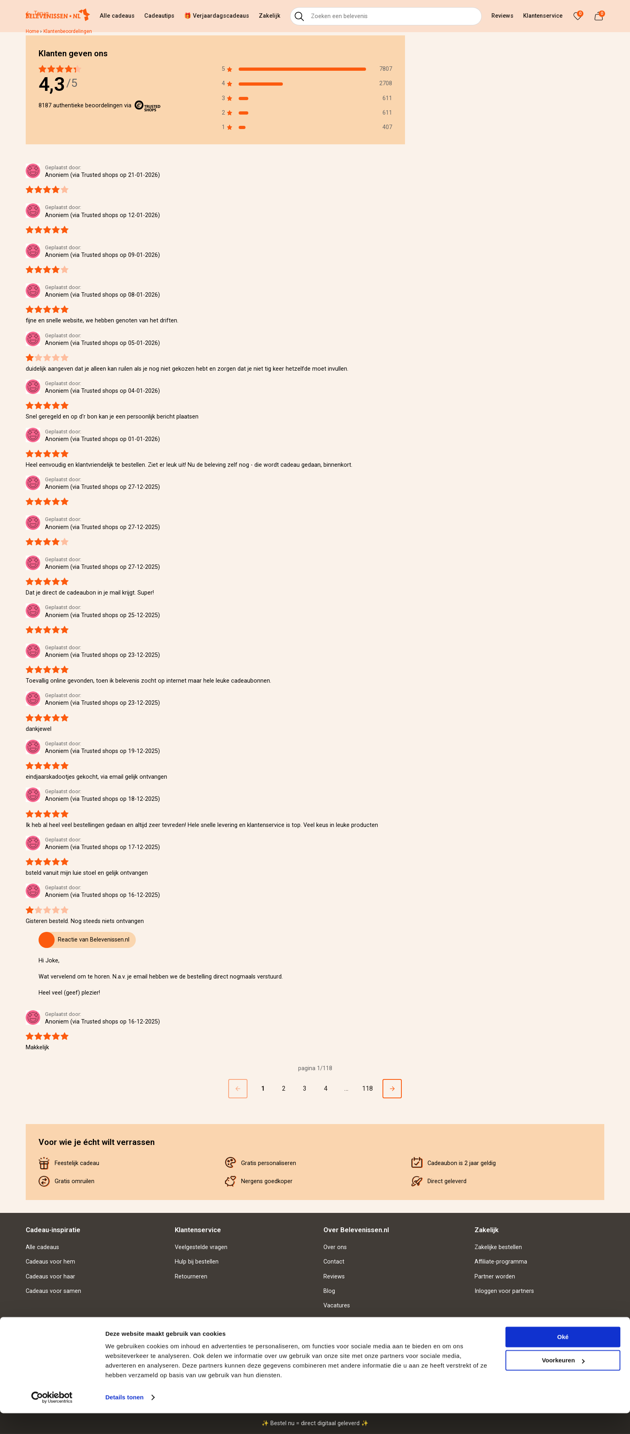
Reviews (502, 15)
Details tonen (124, 1418)
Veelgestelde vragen (201, 1247)
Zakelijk (269, 15)
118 (367, 1088)
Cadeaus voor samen (53, 1291)
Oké (563, 1357)
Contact (333, 1261)
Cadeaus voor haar (50, 1276)
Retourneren (191, 1276)
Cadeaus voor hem (50, 1261)
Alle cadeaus (117, 15)
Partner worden (495, 1276)
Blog (329, 1291)
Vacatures (336, 1305)
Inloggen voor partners (504, 1291)
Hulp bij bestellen (197, 1261)
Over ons (335, 1247)
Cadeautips (159, 15)
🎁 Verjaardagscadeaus (216, 15)
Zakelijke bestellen (498, 1247)
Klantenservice (542, 15)
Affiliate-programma (501, 1261)
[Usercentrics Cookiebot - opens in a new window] (52, 1418)
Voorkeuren (563, 1381)
